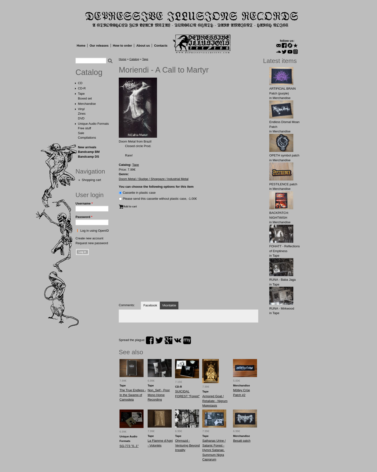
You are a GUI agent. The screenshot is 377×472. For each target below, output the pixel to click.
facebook (150, 340)
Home (81, 45)
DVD (81, 118)
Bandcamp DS (88, 156)
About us (143, 45)
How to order (122, 45)
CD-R (82, 88)
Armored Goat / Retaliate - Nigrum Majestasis (214, 400)
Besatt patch (241, 440)
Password (83, 217)
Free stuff (84, 128)
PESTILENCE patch (283, 184)
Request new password (91, 243)
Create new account (89, 238)
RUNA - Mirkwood (281, 308)
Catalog (88, 72)
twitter (159, 340)
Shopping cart (91, 180)
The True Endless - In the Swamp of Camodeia (132, 394)
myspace (187, 340)
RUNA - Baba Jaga (282, 279)
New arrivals (87, 147)
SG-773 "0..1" (128, 446)
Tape (81, 93)
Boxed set (85, 98)
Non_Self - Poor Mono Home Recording (159, 394)
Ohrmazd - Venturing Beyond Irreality (187, 445)
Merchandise (87, 104)
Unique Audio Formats (93, 123)
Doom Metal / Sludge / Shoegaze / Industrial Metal (153, 179)
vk (178, 340)
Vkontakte (169, 305)
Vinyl (81, 109)
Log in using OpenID (94, 230)
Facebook (150, 305)
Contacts (161, 45)
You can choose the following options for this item (156, 186)
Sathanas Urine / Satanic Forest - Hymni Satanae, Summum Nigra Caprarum (214, 450)
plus (168, 340)
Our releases (99, 45)
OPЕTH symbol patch (284, 155)
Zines (82, 113)
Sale (81, 133)
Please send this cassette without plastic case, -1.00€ (160, 198)
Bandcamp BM (89, 152)
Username (84, 203)
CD (80, 83)
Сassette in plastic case (139, 192)
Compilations (87, 137)
